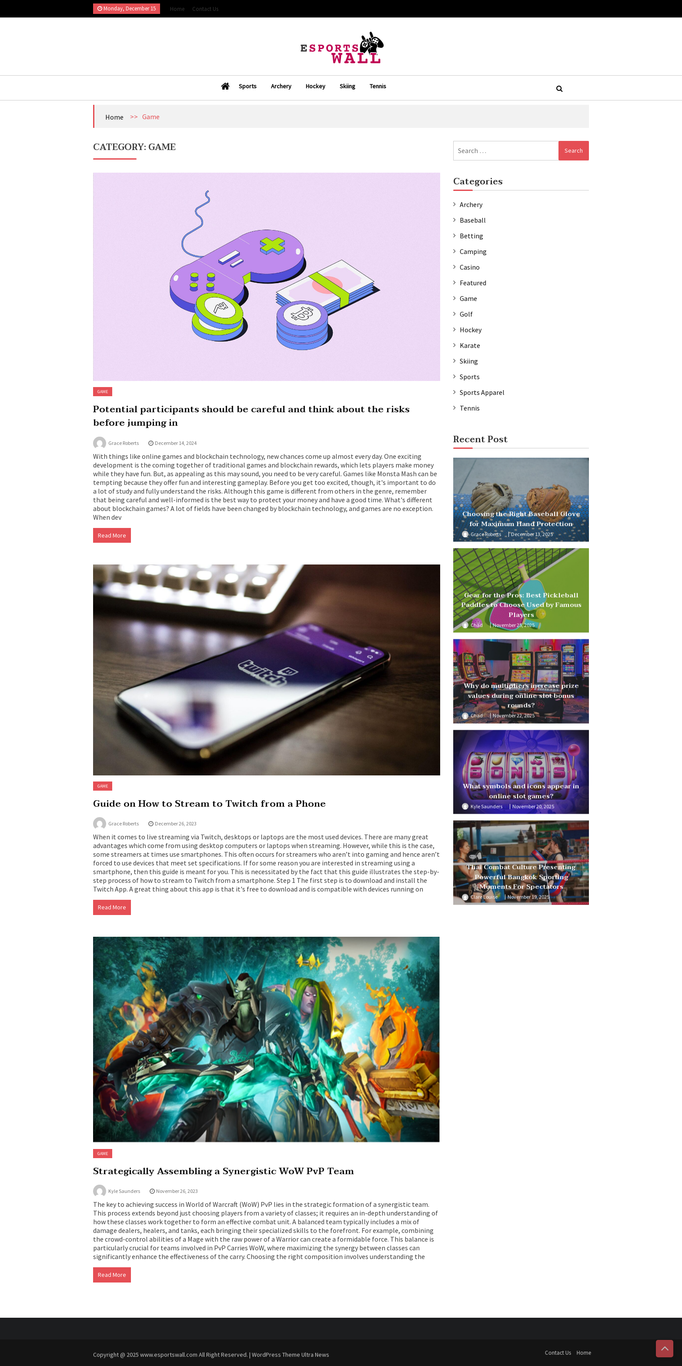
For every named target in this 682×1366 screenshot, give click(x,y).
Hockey (315, 86)
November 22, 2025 (514, 719)
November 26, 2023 (177, 1191)
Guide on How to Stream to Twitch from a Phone (209, 804)
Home (177, 9)
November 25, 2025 (514, 628)
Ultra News (315, 1358)
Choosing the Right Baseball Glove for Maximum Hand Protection (521, 522)
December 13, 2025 (532, 537)
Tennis (378, 86)
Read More (112, 535)
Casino (470, 267)
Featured (473, 282)
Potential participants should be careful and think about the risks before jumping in (251, 416)
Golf (466, 314)
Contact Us (205, 9)
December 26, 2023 (176, 823)
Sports (248, 86)
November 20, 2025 (533, 809)
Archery (281, 86)
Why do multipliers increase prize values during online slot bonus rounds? (521, 699)
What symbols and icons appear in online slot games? (521, 794)
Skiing (347, 86)
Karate (470, 345)
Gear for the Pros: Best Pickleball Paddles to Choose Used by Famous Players (521, 608)
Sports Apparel (482, 392)
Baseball (473, 220)
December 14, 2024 (176, 443)
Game (102, 391)
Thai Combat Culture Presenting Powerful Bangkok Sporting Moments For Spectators (521, 880)
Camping (473, 251)
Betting (471, 235)
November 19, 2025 (528, 900)
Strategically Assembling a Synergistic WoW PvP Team (223, 1171)
